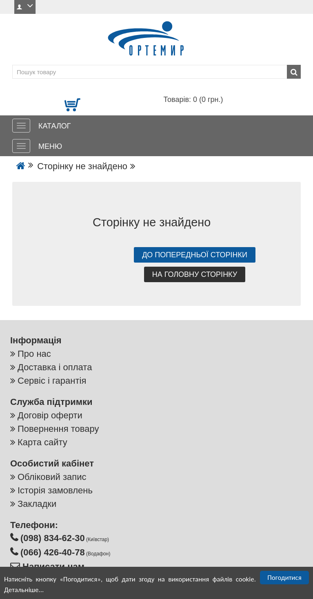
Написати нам (52, 566)
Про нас (34, 354)
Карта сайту (42, 442)
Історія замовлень (55, 490)
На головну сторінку (195, 274)
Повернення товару (58, 429)
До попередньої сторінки (194, 255)
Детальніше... (24, 590)
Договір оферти (50, 415)
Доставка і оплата (55, 367)
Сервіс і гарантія (52, 381)
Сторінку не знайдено (82, 166)
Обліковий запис (52, 477)
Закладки (37, 504)
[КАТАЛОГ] (21, 126)
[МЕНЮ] (21, 146)
